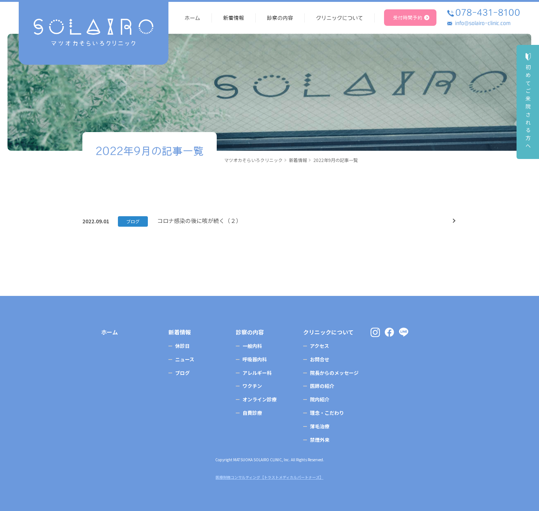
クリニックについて (328, 332)
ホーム (109, 332)
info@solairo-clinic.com (483, 23)
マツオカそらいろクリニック (253, 160)
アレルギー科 (257, 372)
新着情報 (298, 160)
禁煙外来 (319, 439)
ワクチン (252, 385)
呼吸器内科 (255, 359)
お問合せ (319, 359)
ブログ (133, 221)
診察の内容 (250, 332)
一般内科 (252, 345)
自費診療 (252, 412)
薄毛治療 (319, 426)
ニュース (184, 359)
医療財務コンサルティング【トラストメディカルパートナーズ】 (269, 477)
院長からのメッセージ (334, 372)
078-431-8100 (487, 12)
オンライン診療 (260, 399)
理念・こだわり (327, 412)
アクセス (319, 345)
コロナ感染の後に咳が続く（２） (199, 220)
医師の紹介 (322, 385)
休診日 (182, 345)
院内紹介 (319, 399)
